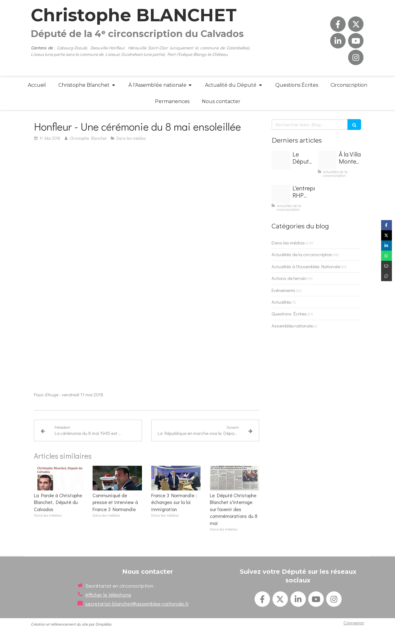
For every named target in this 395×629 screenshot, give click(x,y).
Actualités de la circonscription (302, 254)
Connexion (353, 622)
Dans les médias (288, 243)
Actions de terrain (289, 278)
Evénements (283, 290)
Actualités (281, 302)
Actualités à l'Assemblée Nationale (306, 266)
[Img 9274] (281, 194)
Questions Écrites (289, 313)
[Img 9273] (327, 160)
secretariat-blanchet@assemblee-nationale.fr (137, 603)
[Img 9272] (281, 160)
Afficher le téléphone (108, 594)
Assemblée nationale (292, 326)
